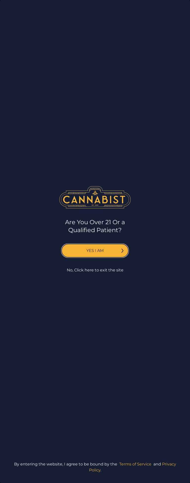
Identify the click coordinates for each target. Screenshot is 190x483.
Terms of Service (135, 464)
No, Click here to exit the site (95, 270)
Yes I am (104, 250)
